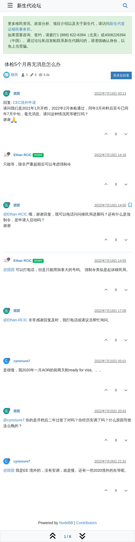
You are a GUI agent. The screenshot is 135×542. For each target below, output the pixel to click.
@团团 (9, 269)
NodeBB (66, 523)
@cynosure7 (14, 420)
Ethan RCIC (22, 155)
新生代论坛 (29, 5)
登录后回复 (121, 75)
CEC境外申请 (24, 102)
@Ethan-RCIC (15, 214)
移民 (14, 74)
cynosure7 (21, 361)
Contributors (86, 523)
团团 (16, 93)
